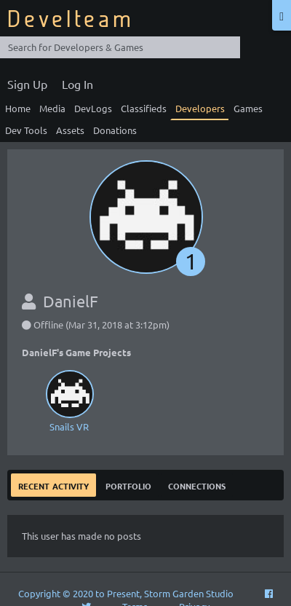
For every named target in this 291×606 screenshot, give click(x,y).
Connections (197, 484)
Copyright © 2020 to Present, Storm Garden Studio (126, 593)
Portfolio (128, 484)
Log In (77, 83)
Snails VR (69, 399)
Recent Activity (53, 484)
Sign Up (27, 83)
